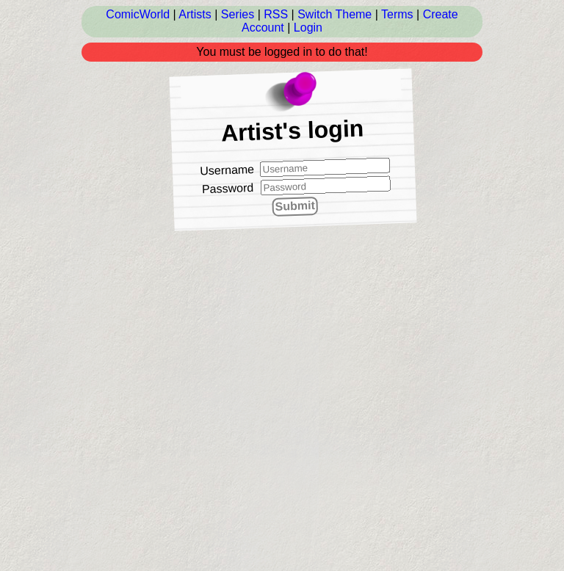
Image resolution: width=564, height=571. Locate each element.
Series (237, 14)
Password (228, 188)
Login (308, 27)
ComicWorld (138, 14)
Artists (194, 14)
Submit (295, 206)
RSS (276, 14)
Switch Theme (334, 14)
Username (227, 169)
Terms (397, 14)
